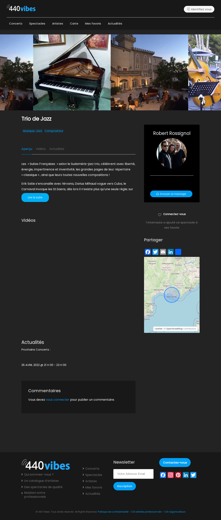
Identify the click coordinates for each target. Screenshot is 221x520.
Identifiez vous (199, 9)
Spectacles (37, 23)
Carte (74, 23)
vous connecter (57, 399)
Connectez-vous (172, 214)
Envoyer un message (171, 194)
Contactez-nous (175, 463)
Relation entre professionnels (35, 495)
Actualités (115, 23)
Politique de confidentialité (113, 511)
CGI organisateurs (175, 511)
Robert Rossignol (171, 133)
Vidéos (41, 149)
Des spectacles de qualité (43, 487)
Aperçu (26, 149)
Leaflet (158, 328)
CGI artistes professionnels (146, 511)
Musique (28, 131)
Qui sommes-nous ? (39, 475)
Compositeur (54, 131)
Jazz (39, 131)
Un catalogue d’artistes (41, 481)
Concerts (15, 23)
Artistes (57, 23)
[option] (149, 72)
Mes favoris (93, 23)
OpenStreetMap (174, 328)
